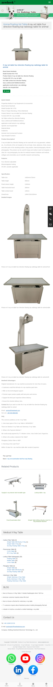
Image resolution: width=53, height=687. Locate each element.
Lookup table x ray (39, 492)
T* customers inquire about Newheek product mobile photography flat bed (25, 605)
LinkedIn (18, 670)
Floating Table (11, 558)
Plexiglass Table (8, 566)
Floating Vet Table (18, 24)
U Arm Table (10, 562)
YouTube (25, 659)
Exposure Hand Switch (33, 647)
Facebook (33, 670)
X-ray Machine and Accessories (24, 649)
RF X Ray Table (11, 553)
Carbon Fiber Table (9, 540)
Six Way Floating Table (14, 571)
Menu (33, 684)
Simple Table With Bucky (14, 569)
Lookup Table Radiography (11, 556)
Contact (20, 684)
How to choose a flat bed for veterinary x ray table (17, 601)
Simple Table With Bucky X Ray (16, 542)
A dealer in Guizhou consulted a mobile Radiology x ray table (21, 609)
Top (46, 684)
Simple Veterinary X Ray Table (16, 577)
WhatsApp (11, 659)
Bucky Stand (11, 649)
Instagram (40, 659)
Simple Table (11, 568)
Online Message (26, 651)
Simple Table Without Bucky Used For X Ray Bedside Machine (40, 520)
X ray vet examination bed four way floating (19, 459)
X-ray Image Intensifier (37, 645)
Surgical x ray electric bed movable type (13, 492)
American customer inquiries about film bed (16, 597)
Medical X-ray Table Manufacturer (27, 642)
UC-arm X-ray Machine (13, 645)
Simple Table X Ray (13, 544)
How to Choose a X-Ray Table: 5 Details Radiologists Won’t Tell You (23, 593)
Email (6, 91)
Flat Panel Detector (39, 649)
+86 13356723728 (9, 623)
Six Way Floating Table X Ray (16, 546)
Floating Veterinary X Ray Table (16, 581)
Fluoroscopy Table (8, 549)
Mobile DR (3, 645)
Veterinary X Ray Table (10, 575)
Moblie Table (11, 560)
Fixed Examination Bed (13, 520)
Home (6, 24)
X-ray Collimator (25, 645)
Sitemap (26, 678)
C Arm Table (10, 551)
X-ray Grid (47, 645)
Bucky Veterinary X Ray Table (16, 579)
